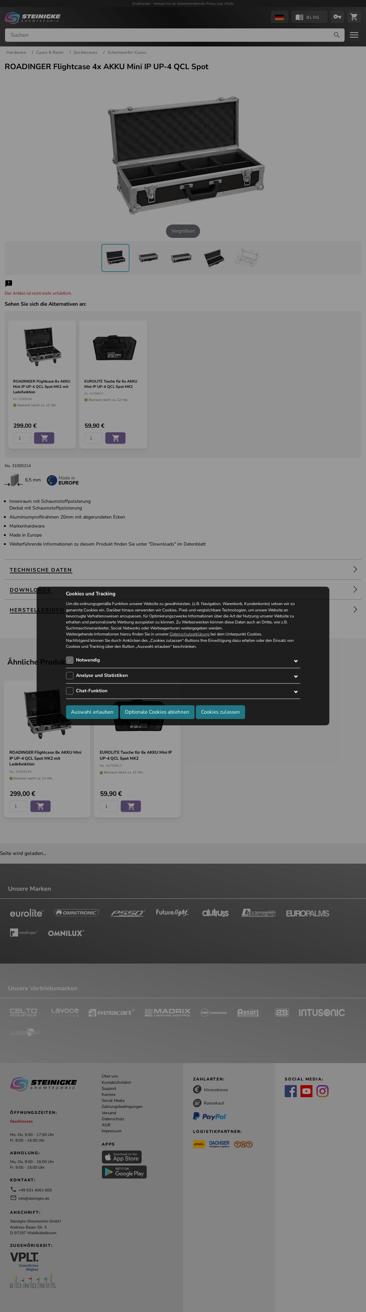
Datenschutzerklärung (189, 634)
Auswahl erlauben (92, 712)
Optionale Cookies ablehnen (157, 712)
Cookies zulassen (220, 712)
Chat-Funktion (91, 691)
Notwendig (88, 660)
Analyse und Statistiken (102, 675)
